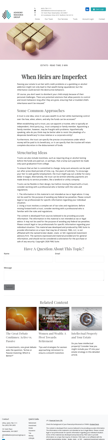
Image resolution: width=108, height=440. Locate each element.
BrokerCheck (94, 418)
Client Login (98, 3)
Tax (30, 427)
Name (6, 247)
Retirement (32, 417)
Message (8, 261)
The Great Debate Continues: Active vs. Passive (19, 331)
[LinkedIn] (87, 3)
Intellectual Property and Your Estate (84, 329)
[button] (37, 12)
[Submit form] (9, 281)
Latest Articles (33, 434)
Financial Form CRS (55, 414)
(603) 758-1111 (12, 417)
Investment (32, 419)
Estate (31, 422)
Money (31, 429)
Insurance (32, 424)
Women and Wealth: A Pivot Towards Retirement (52, 331)
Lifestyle (31, 432)
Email (57, 247)
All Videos (32, 437)
